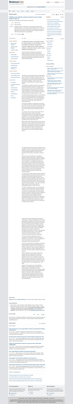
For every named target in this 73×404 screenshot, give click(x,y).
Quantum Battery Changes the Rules (53, 26)
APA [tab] (38, 314)
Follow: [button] (48, 2)
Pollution (12, 91)
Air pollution (13, 82)
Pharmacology (49, 46)
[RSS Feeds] (60, 2)
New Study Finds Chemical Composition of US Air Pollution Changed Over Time (26, 336)
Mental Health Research (14, 44)
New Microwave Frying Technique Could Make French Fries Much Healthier (55, 88)
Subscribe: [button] (57, 2)
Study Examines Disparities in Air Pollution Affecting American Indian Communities (27, 364)
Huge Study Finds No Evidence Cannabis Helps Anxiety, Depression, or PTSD (54, 83)
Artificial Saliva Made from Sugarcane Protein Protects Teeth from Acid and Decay (55, 71)
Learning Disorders (15, 56)
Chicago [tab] (42, 314)
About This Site (21, 398)
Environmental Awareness (14, 68)
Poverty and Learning (15, 73)
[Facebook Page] (51, 2)
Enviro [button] (22, 11)
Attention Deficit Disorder (14, 47)
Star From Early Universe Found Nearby (54, 31)
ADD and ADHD (14, 58)
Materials (11, 299)
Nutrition (48, 58)
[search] (63, 11)
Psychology (13, 97)
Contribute (30, 398)
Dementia (49, 53)
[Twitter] (17, 34)
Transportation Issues (15, 75)
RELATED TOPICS (12, 38)
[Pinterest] (19, 34)
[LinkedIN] (21, 34)
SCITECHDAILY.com (17, 372)
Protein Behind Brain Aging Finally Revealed (55, 21)
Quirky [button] (32, 11)
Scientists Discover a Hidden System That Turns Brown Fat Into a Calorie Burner (54, 91)
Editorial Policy (45, 398)
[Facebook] (15, 34)
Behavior (48, 49)
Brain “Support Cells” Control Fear (53, 28)
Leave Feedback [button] (51, 393)
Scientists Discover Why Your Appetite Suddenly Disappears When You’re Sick (54, 81)
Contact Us (50, 394)
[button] (53, 14)
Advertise (34, 398)
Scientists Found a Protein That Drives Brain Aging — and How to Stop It (55, 69)
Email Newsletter (14, 393)
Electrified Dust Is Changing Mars (53, 23)
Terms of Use (52, 398)
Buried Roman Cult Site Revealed (53, 19)
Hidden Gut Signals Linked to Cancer (53, 24)
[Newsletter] (63, 2)
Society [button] (27, 11)
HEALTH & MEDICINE (49, 41)
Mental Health (14, 54)
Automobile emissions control (15, 85)
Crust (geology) (14, 93)
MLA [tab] (34, 314)
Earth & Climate (13, 61)
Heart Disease (49, 44)
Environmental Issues (15, 63)
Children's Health (14, 50)
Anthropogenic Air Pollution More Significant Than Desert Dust (22, 358)
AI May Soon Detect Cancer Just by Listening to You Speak (21, 375)
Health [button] (13, 11)
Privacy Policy (39, 398)
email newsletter (41, 6)
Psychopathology (14, 89)
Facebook (31, 392)
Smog (12, 95)
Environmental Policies (15, 77)
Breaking (48, 16)
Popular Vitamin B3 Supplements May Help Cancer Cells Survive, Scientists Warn (25, 380)
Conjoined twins (14, 87)
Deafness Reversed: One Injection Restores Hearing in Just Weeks (55, 74)
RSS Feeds (13, 394)
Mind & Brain (12, 52)
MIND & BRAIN (48, 48)
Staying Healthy (50, 60)
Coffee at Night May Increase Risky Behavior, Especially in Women (55, 78)
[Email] (23, 34)
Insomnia (48, 51)
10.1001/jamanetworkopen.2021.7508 (36, 310)
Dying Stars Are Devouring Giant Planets (54, 29)
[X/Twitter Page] (53, 2)
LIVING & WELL (48, 55)
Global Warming (14, 65)
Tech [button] (18, 11)
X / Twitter (31, 393)
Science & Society (13, 71)
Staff (26, 398)
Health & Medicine (13, 41)
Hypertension (49, 42)
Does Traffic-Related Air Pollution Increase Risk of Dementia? (22, 351)
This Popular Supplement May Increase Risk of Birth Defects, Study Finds (55, 93)
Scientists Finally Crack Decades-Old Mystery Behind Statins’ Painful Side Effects (25, 378)
